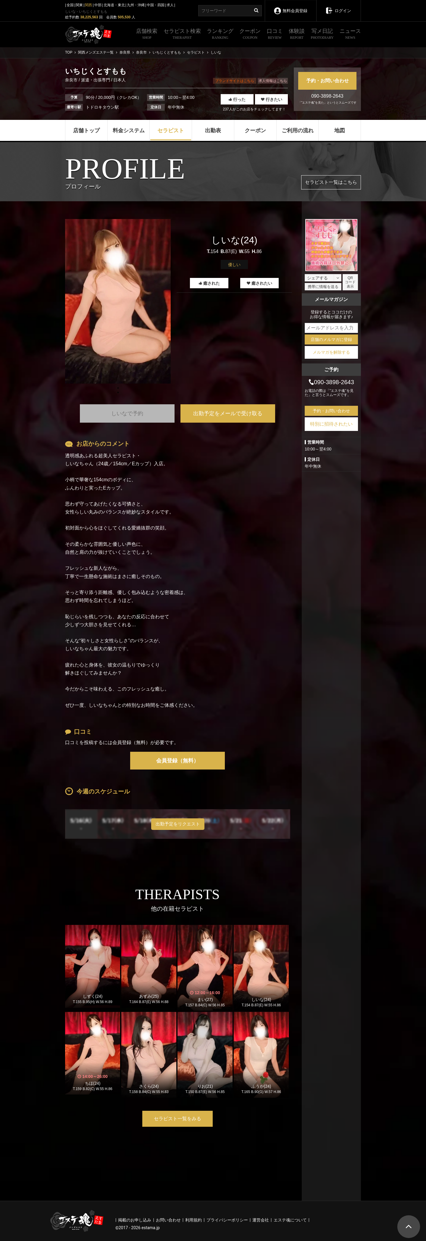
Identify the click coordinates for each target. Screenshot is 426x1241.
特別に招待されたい (331, 423)
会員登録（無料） (177, 761)
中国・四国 (155, 5)
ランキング (220, 34)
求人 (170, 5)
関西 (88, 5)
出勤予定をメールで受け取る (227, 413)
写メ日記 (322, 34)
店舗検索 (146, 34)
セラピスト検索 (182, 34)
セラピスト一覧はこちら (331, 182)
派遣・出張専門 (95, 80)
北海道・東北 (114, 5)
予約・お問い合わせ (327, 80)
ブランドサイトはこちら (234, 81)
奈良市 (72, 80)
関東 (79, 5)
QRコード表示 (350, 282)
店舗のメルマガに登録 (331, 339)
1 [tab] (118, 392)
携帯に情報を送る (323, 286)
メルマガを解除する (331, 352)
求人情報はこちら (273, 81)
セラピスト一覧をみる (177, 1118)
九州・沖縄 (136, 5)
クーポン (250, 34)
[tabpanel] (118, 301)
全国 (70, 5)
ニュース (350, 34)
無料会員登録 (290, 6)
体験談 (297, 34)
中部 (97, 5)
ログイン (338, 6)
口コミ (275, 34)
